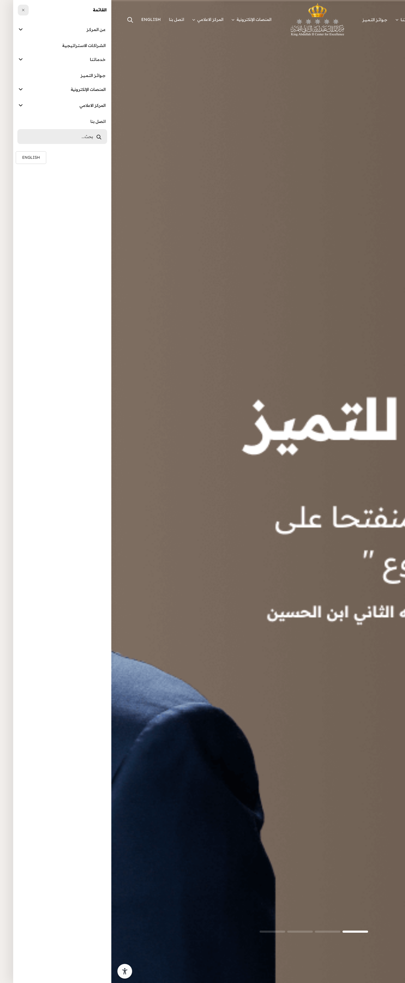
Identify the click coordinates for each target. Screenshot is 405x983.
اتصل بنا (65, 19)
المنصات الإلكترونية (140, 19)
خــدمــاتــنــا (294, 19)
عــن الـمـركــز (377, 19)
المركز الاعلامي (96, 19)
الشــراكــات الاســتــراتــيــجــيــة (335, 19)
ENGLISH (39, 19)
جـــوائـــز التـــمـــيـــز (263, 19)
